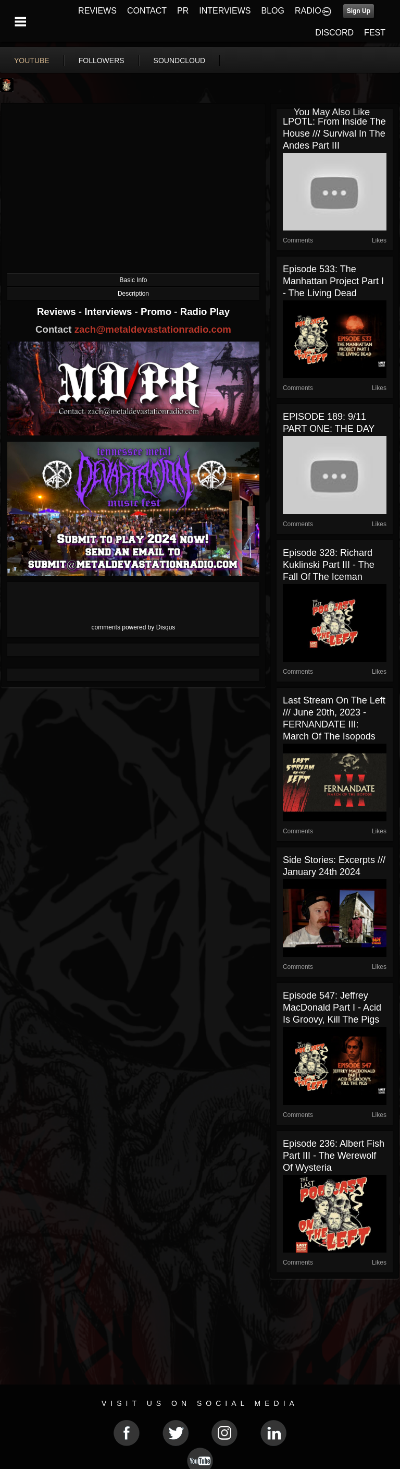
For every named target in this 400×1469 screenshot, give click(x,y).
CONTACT (147, 10)
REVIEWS (97, 10)
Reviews (58, 311)
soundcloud (180, 60)
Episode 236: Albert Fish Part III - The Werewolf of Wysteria (333, 1155)
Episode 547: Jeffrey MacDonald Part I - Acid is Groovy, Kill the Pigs (332, 1007)
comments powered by (134, 627)
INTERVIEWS (225, 10)
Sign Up (358, 11)
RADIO (308, 10)
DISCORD (334, 32)
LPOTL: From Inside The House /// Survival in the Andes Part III (334, 133)
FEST (374, 32)
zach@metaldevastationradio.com (152, 329)
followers (101, 60)
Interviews (109, 311)
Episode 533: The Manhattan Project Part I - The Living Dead (333, 281)
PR (183, 10)
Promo (157, 311)
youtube (31, 60)
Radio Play (205, 311)
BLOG (272, 10)
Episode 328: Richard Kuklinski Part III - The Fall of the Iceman (328, 565)
